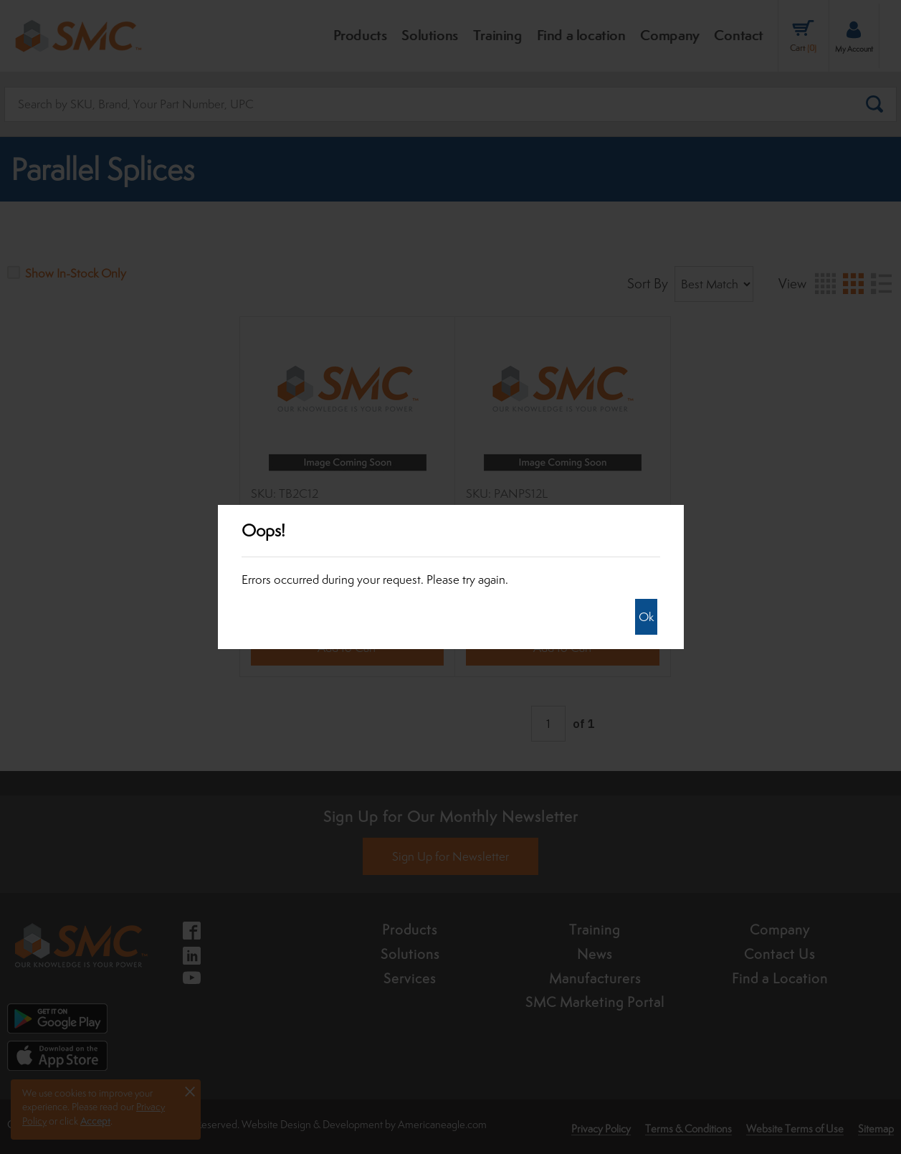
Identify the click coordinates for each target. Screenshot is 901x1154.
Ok (646, 617)
